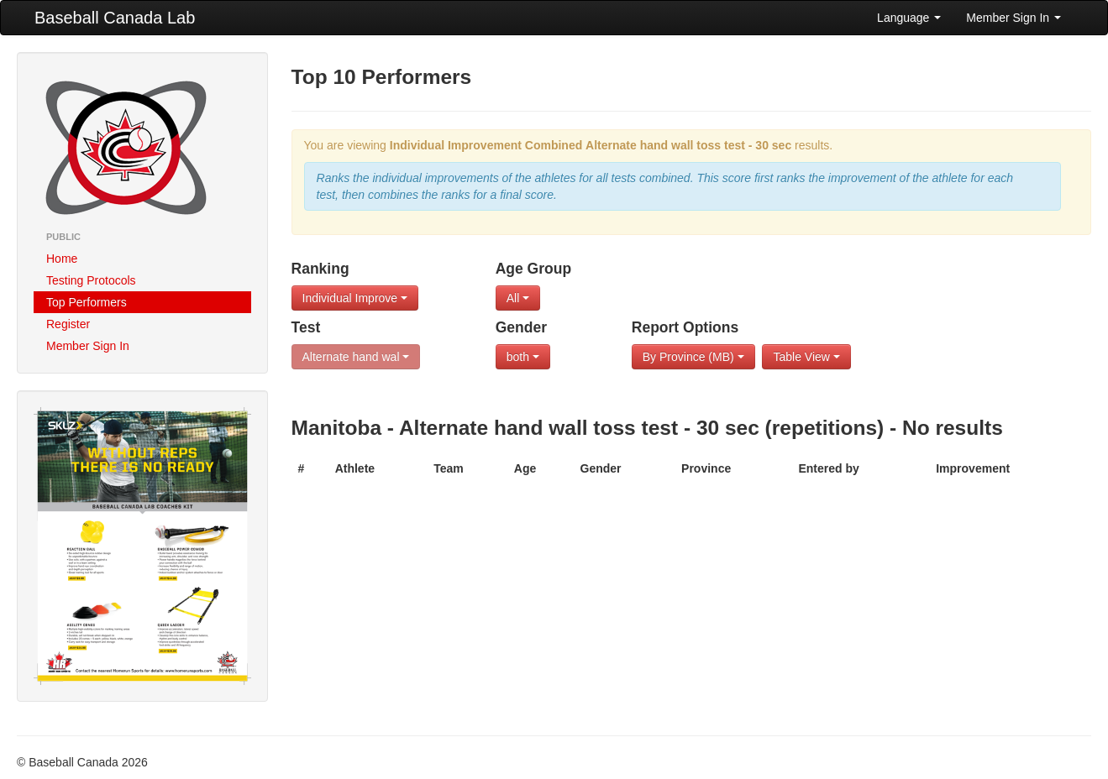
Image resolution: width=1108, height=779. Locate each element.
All (518, 298)
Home (61, 258)
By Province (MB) (693, 356)
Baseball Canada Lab (114, 17)
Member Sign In (1013, 17)
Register (68, 324)
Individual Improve (355, 298)
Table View (806, 356)
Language (909, 17)
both (523, 356)
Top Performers (86, 302)
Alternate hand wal (356, 356)
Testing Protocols (91, 280)
